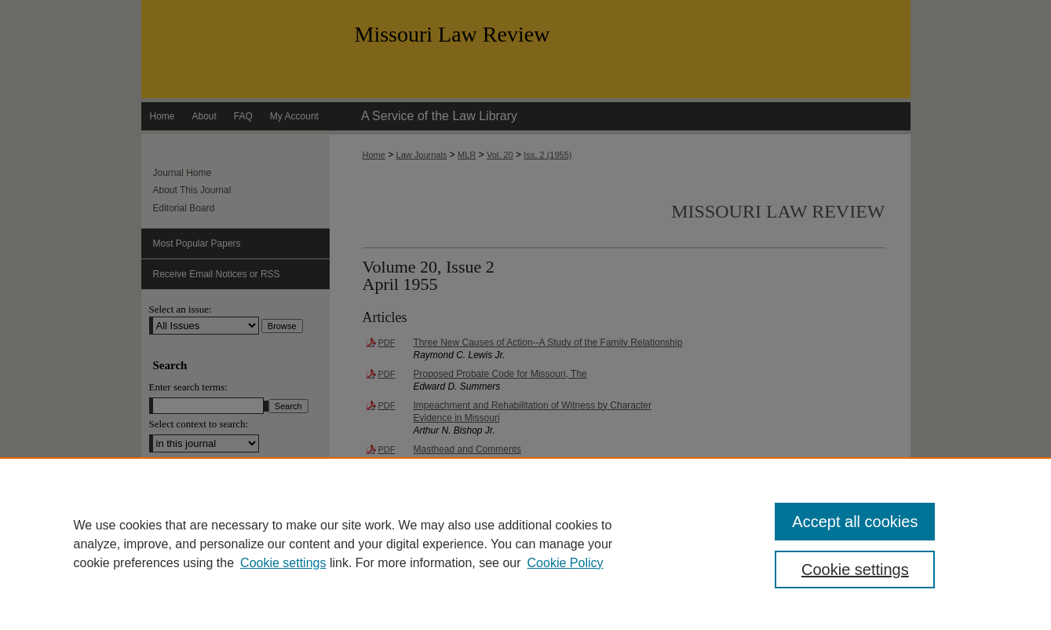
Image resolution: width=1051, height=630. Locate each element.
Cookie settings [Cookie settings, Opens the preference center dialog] (855, 569)
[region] (525, 543)
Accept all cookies (855, 521)
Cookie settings (283, 563)
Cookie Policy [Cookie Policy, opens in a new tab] (565, 563)
